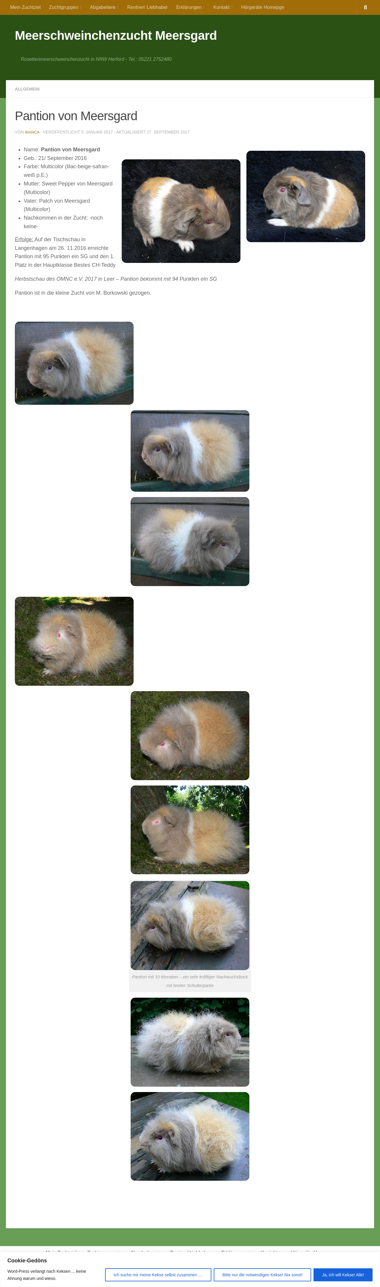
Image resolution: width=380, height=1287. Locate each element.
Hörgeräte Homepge (262, 7)
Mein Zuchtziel (25, 7)
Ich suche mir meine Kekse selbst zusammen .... (158, 1274)
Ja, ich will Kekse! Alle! (343, 1274)
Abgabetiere (102, 7)
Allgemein (29, 88)
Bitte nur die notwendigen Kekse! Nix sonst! (262, 1274)
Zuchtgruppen (63, 7)
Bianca (32, 132)
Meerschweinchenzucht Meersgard (116, 35)
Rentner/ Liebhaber (147, 7)
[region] (190, 1269)
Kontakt (221, 7)
